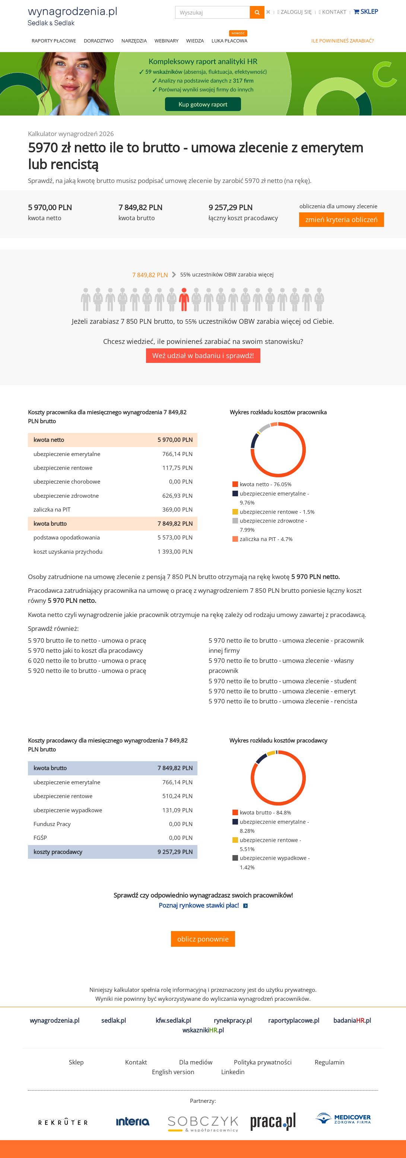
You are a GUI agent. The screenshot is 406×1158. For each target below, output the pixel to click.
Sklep (365, 11)
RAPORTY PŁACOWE (54, 40)
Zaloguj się (294, 11)
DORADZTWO (99, 40)
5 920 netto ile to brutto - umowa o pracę (87, 670)
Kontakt (332, 11)
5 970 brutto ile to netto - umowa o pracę (87, 640)
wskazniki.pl (203, 1030)
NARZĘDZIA (134, 40)
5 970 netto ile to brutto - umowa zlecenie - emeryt (282, 691)
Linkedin (233, 1072)
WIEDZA (195, 40)
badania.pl (352, 1020)
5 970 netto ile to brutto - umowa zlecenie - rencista (283, 701)
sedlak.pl (113, 1020)
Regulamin (330, 1062)
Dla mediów (195, 1062)
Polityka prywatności (263, 1062)
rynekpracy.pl (233, 1020)
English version (173, 1072)
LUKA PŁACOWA (229, 40)
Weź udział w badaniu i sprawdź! (203, 355)
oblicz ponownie (203, 938)
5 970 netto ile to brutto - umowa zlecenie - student (282, 681)
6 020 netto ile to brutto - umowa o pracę (87, 660)
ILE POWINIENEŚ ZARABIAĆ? (342, 40)
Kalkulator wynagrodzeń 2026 (71, 133)
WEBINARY (166, 40)
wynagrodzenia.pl (54, 1020)
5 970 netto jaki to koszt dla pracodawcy (85, 650)
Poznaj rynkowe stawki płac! (199, 905)
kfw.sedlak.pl (173, 1020)
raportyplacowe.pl (293, 1020)
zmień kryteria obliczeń (341, 219)
